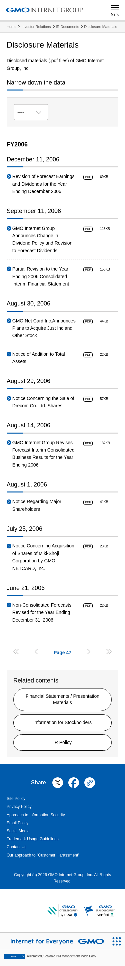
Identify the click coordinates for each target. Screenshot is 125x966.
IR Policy (62, 742)
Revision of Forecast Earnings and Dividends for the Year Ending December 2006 (43, 184)
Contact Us (16, 847)
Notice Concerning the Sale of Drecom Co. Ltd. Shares (43, 402)
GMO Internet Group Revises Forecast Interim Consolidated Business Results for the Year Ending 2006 (43, 454)
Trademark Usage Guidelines (33, 839)
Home (11, 27)
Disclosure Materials (100, 27)
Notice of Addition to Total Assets (38, 357)
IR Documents (67, 27)
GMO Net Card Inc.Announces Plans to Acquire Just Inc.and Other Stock (44, 328)
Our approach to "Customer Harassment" (43, 855)
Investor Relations (36, 27)
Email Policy (17, 823)
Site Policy (16, 798)
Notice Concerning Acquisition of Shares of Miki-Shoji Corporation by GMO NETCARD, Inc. (43, 557)
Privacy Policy (19, 806)
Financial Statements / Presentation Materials (62, 699)
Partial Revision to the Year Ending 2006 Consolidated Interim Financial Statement (40, 276)
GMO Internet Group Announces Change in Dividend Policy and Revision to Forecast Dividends (42, 239)
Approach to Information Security (36, 815)
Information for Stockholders (62, 722)
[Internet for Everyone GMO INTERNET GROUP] (54, 941)
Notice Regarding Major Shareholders (36, 505)
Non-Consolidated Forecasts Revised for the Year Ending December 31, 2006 (41, 612)
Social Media (18, 831)
